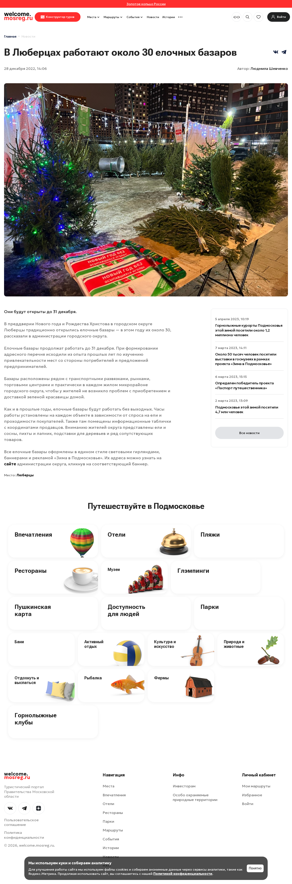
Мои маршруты (256, 786)
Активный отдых (93, 644)
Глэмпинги (193, 570)
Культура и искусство (165, 644)
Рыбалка (93, 677)
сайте (10, 464)
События (135, 17)
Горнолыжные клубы (36, 719)
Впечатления (33, 534)
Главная (10, 36)
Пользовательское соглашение (21, 822)
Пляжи (210, 534)
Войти (247, 803)
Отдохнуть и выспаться (27, 680)
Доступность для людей (126, 610)
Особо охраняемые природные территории (195, 797)
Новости (153, 17)
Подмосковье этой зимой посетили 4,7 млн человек (246, 409)
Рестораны (31, 570)
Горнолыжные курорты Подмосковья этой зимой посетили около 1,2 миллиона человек (248, 330)
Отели (117, 534)
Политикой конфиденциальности (182, 874)
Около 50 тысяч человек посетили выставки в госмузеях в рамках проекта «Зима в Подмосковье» (245, 359)
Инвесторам (184, 786)
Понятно (255, 868)
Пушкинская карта (33, 610)
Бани (19, 641)
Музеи (114, 569)
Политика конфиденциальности (24, 835)
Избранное (252, 795)
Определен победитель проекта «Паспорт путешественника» (244, 385)
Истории (168, 17)
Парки (210, 606)
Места (93, 17)
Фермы (161, 677)
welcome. (17, 775)
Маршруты (113, 17)
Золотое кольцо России (146, 4)
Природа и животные (234, 644)
